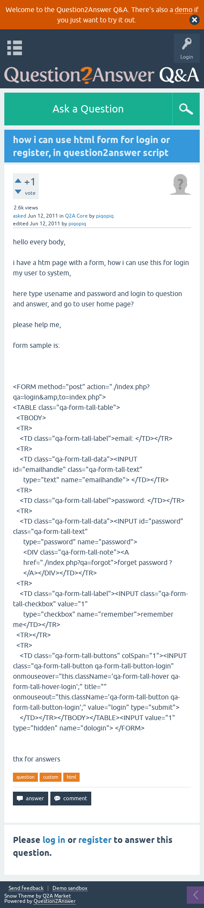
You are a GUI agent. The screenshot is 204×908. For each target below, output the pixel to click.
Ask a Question (88, 109)
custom (50, 777)
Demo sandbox (70, 888)
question (25, 777)
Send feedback (26, 888)
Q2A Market (57, 896)
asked (19, 216)
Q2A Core (76, 216)
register (94, 840)
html (71, 777)
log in (54, 840)
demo (183, 9)
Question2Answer (55, 901)
